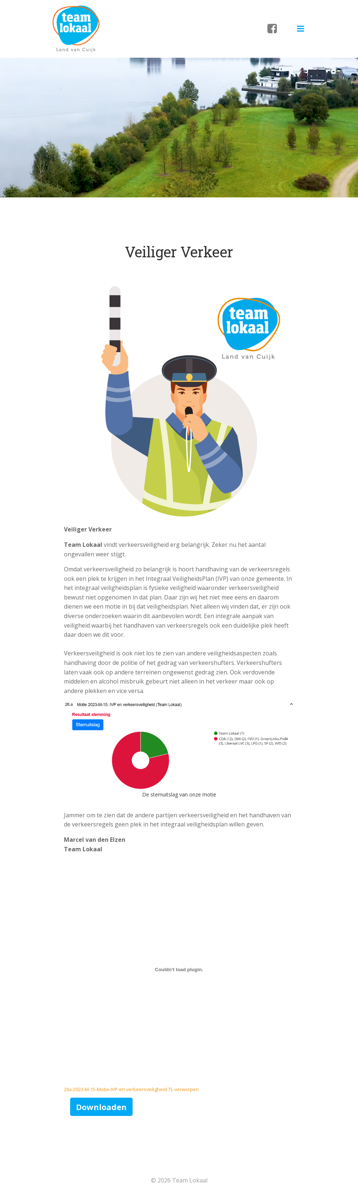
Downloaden (101, 1106)
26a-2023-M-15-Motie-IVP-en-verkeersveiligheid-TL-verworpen (131, 1089)
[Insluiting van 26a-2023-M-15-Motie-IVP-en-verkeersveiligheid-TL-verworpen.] (179, 969)
